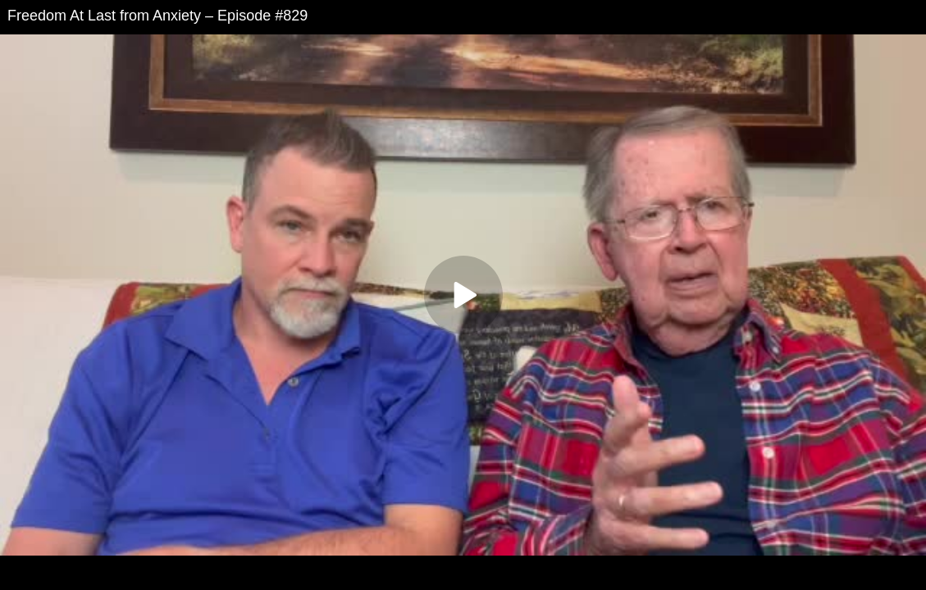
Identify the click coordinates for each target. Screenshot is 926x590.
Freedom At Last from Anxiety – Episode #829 (157, 15)
